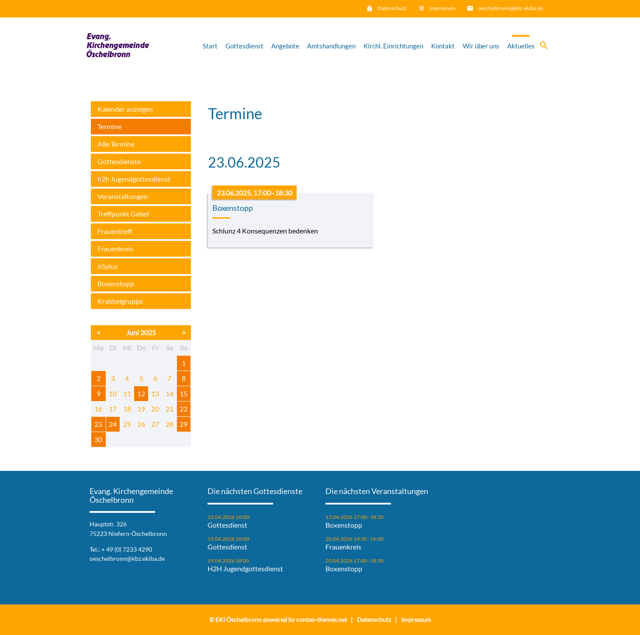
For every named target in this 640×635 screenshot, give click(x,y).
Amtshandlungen (331, 46)
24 (113, 424)
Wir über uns (481, 46)
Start (210, 46)
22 (183, 409)
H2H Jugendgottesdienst (245, 568)
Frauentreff (114, 231)
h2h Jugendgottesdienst (133, 179)
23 (98, 424)
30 (98, 439)
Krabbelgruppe (120, 301)
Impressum (442, 8)
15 (183, 393)
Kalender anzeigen (125, 109)
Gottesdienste (119, 161)
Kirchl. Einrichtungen (393, 46)
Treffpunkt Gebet (123, 213)
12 (141, 393)
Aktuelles (521, 46)
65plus (107, 266)
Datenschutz (392, 8)
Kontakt (443, 46)
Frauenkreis (115, 248)
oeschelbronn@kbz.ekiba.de (510, 8)
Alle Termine (116, 144)
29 (183, 424)
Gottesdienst (244, 46)
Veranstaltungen (122, 196)
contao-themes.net (321, 619)
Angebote (285, 46)
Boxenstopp (115, 283)
